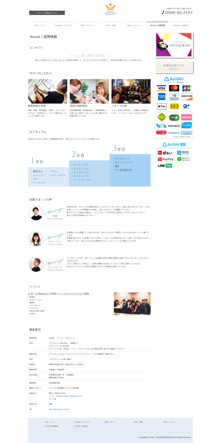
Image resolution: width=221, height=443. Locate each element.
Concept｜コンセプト (63, 25)
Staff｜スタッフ (86, 25)
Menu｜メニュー (134, 25)
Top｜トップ (40, 25)
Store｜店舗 (110, 25)
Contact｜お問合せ (181, 25)
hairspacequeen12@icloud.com (69, 396)
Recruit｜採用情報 (157, 25)
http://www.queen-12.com (59, 409)
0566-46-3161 (60, 393)
